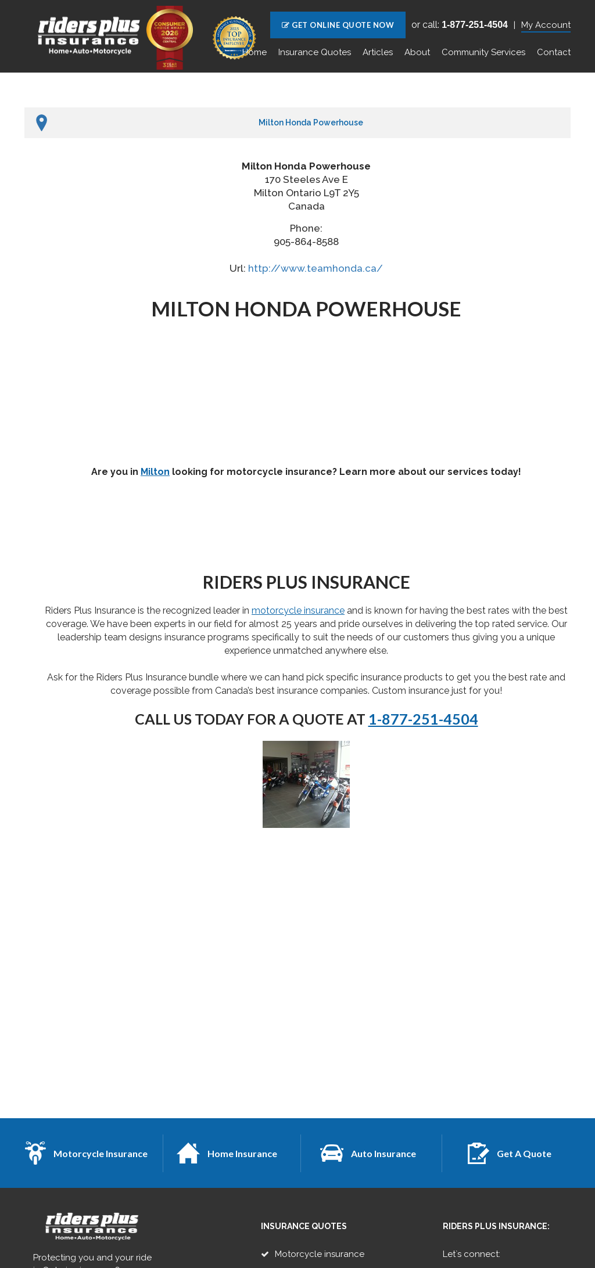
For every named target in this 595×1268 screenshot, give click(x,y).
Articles (378, 52)
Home (254, 52)
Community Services (483, 52)
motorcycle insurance (298, 610)
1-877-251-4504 (423, 718)
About (417, 52)
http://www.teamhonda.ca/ (315, 268)
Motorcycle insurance (319, 1254)
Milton (155, 471)
